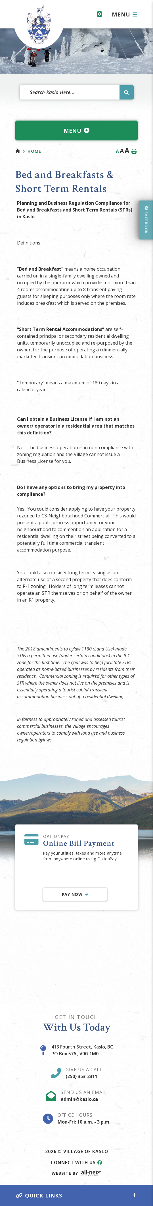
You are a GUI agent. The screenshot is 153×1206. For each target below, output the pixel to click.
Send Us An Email (84, 1095)
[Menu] (125, 14)
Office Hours (84, 1118)
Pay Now (72, 894)
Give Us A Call (84, 1072)
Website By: (76, 1173)
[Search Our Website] (76, 92)
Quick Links (39, 1195)
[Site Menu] (76, 130)
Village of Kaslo (38, 24)
